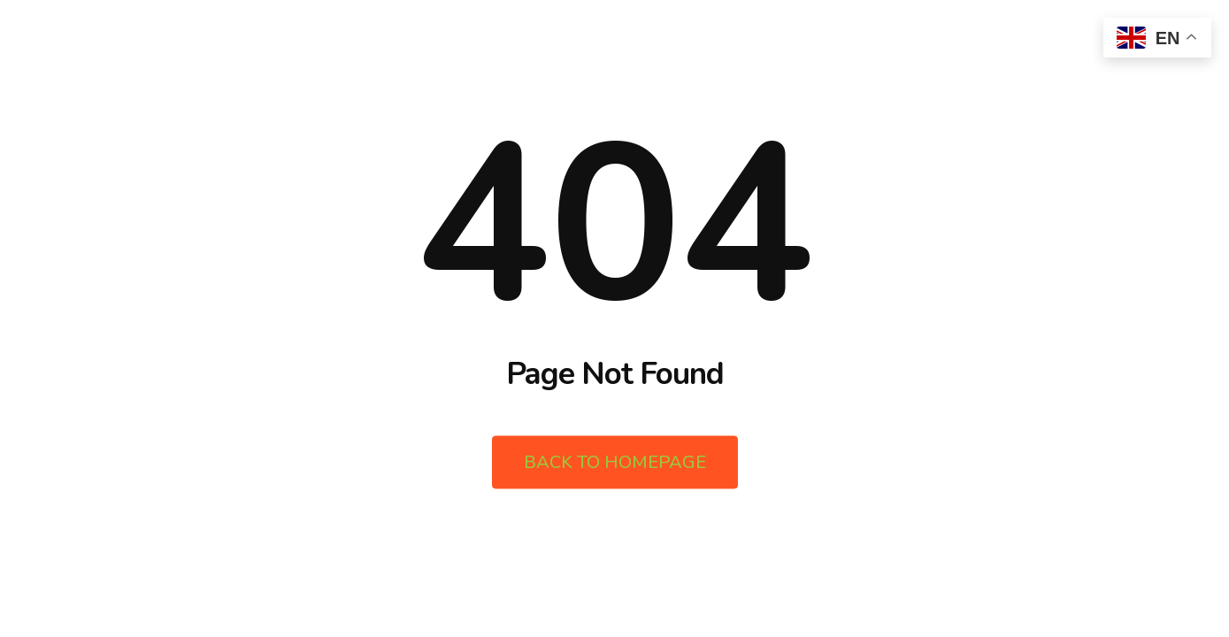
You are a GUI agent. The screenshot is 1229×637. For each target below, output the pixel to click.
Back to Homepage (615, 462)
